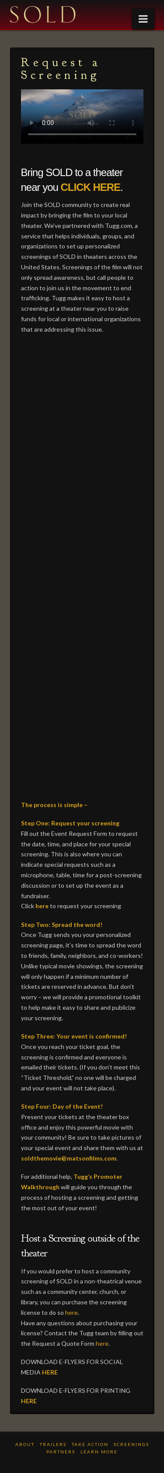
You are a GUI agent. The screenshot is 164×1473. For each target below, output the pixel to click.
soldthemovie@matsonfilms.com (68, 1158)
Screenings (131, 1444)
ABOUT (25, 1444)
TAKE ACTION (90, 1444)
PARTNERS (60, 1451)
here (42, 906)
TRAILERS (53, 1444)
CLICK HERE (91, 187)
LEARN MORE (99, 1451)
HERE (50, 1372)
